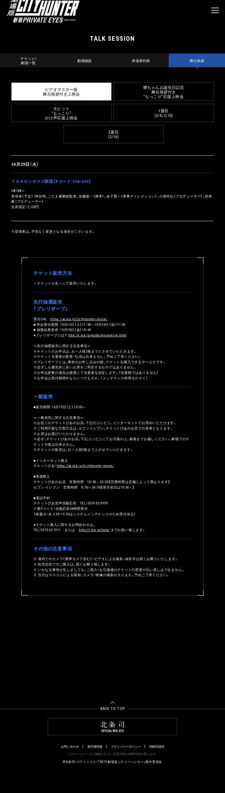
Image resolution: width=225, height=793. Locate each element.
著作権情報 (94, 746)
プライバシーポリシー (126, 746)
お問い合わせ (70, 746)
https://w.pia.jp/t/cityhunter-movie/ (79, 319)
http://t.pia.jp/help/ (94, 529)
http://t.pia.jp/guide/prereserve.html (97, 335)
